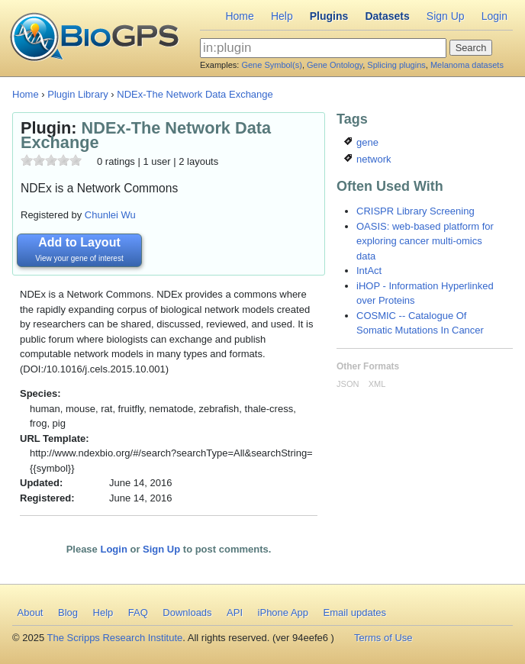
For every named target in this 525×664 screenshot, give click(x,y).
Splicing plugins (396, 64)
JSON (348, 383)
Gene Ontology (334, 64)
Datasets (387, 16)
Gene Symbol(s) (271, 64)
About (30, 612)
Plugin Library (77, 94)
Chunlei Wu (110, 215)
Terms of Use (383, 637)
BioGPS (94, 38)
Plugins (329, 16)
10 (75, 160)
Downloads (187, 612)
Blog (68, 612)
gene (361, 142)
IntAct (369, 270)
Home (239, 16)
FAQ (138, 612)
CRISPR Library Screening (415, 211)
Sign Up (446, 16)
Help (282, 16)
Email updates (355, 612)
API (235, 612)
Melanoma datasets (467, 64)
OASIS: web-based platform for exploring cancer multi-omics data (425, 241)
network (367, 159)
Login (494, 16)
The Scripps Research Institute (115, 637)
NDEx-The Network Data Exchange (194, 94)
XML (377, 383)
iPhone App (283, 612)
